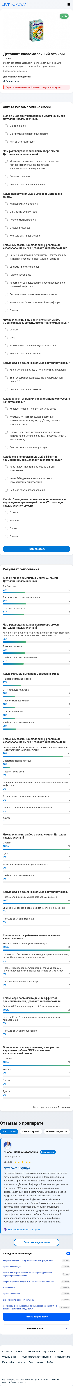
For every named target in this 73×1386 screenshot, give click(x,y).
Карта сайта (8, 1362)
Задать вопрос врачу (36, 1316)
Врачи (19, 1351)
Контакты (7, 1351)
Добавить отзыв (11, 81)
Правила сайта (62, 1357)
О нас (61, 1351)
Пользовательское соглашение (35, 1357)
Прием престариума (12, 1267)
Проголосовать (36, 548)
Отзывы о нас (9, 1357)
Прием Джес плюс (11, 1294)
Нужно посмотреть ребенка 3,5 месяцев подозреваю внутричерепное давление (27, 1274)
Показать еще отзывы (36, 1242)
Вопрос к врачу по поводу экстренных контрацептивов (28, 1260)
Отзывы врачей (30, 1131)
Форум (21, 1362)
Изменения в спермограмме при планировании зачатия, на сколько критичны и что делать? (30, 1307)
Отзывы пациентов (56, 1131)
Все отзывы (9, 1131)
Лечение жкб (9, 1288)
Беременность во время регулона (18, 1300)
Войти (50, 1362)
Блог (31, 1362)
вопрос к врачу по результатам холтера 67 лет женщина (28, 1281)
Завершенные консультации (40, 1351)
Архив (40, 1362)
